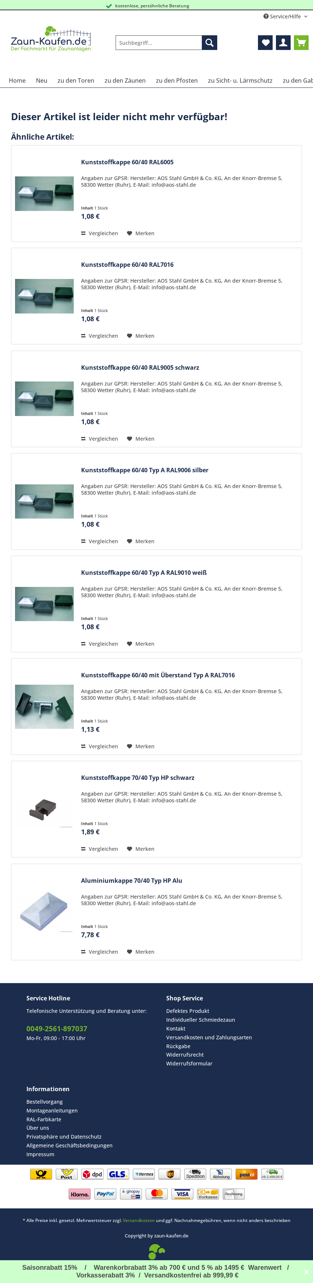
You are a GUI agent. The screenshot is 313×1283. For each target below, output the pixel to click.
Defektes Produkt (187, 1010)
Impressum (40, 1154)
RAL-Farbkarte (43, 1119)
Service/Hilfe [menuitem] (282, 16)
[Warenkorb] (301, 42)
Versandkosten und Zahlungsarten (209, 1037)
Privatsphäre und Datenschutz (64, 1136)
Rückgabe (178, 1046)
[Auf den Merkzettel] (140, 233)
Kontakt (175, 1028)
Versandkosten (139, 1220)
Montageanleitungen (52, 1110)
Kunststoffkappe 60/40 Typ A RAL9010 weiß (144, 573)
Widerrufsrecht (185, 1054)
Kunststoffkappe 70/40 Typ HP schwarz (137, 778)
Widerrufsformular (189, 1063)
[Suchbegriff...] (166, 42)
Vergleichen (99, 233)
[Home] (17, 80)
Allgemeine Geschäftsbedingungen (69, 1145)
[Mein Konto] (283, 42)
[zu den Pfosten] (177, 80)
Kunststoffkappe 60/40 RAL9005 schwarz (140, 368)
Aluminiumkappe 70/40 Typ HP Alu (131, 881)
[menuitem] (166, 46)
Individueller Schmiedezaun (200, 1019)
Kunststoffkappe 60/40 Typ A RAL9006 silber (144, 470)
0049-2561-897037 (56, 1028)
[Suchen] (209, 42)
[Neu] (41, 80)
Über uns (37, 1127)
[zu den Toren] (75, 80)
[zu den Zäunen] (125, 80)
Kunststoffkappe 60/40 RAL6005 (127, 162)
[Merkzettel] (265, 42)
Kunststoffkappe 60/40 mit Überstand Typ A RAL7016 (158, 675)
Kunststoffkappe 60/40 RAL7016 (127, 265)
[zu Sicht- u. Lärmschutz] (240, 80)
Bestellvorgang (44, 1101)
